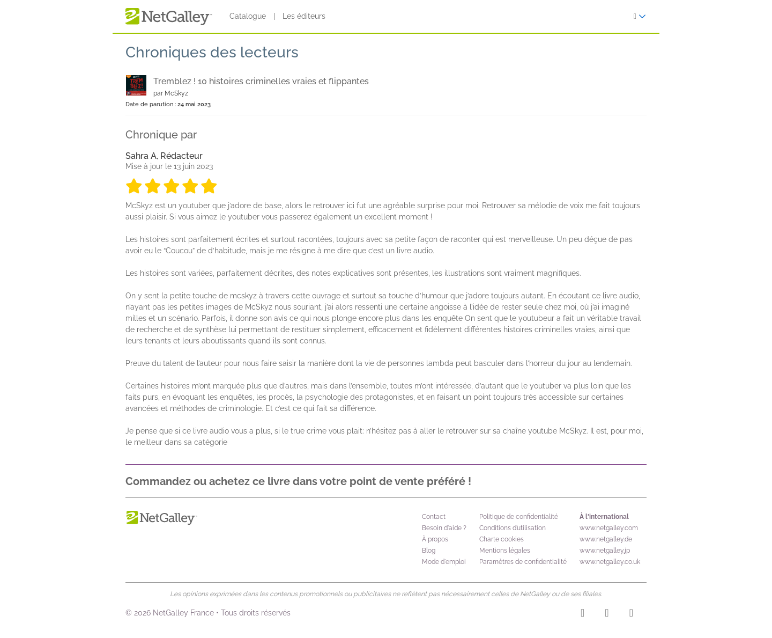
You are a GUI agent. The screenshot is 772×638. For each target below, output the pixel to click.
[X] (631, 614)
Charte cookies (501, 539)
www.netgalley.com (609, 528)
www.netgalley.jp (605, 550)
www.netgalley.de (606, 539)
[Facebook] (606, 614)
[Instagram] (582, 614)
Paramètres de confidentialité (523, 562)
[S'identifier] (640, 16)
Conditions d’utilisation (512, 528)
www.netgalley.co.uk (610, 562)
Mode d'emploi (444, 562)
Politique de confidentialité (518, 516)
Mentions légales (504, 550)
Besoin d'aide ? (444, 528)
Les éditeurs (304, 16)
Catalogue (247, 16)
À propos (435, 539)
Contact (434, 516)
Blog (428, 550)
